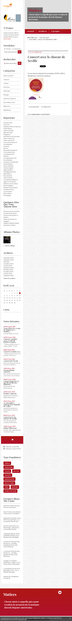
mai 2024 (6, 262)
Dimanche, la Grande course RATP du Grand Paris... (12, 519)
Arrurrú (5, 148)
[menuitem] (30, 31)
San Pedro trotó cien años (11, 136)
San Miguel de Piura (9, 172)
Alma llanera (7, 174)
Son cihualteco (8, 160)
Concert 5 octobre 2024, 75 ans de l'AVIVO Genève (10, 340)
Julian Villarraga (10, 428)
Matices (35, 10)
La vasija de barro (8, 154)
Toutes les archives (9, 278)
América (6, 156)
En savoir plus (23, 619)
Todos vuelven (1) (8, 138)
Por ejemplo (7, 195)
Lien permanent (33, 107)
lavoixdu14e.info (11, 529)
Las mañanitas (7, 144)
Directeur (6, 87)
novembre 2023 (8, 264)
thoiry (7, 471)
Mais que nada (7, 132)
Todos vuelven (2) (8, 140)
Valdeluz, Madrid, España (11, 223)
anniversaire (9, 479)
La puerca (6, 146)
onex (6, 487)
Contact (6, 83)
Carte (6, 309)
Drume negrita (8, 164)
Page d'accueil (44, 37)
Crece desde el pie (9, 152)
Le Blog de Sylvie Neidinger (11, 536)
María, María (7, 193)
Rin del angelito (8, 185)
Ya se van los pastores (10, 142)
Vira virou (6, 124)
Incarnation (12, 507)
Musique (6, 95)
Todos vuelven (7, 178)
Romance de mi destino (10, 187)
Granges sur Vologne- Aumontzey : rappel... (10, 561)
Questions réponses (9, 98)
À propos (55, 31)
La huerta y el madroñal (10, 162)
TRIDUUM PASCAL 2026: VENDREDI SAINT (11, 534)
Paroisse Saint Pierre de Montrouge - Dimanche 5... (11, 526)
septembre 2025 (8, 258)
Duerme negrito (8, 168)
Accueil (30, 31)
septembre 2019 (8, 275)
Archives (42, 31)
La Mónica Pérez (8, 189)
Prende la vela (7, 122)
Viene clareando (8, 166)
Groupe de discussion (10, 213)
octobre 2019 (7, 273)
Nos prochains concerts (9, 371)
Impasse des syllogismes (11, 576)
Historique (6, 91)
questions (8, 467)
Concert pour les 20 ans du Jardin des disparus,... (11, 382)
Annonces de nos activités (11, 211)
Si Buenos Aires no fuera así (12, 126)
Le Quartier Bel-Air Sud (10, 521)
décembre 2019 (8, 269)
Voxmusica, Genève (9, 225)
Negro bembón (8, 170)
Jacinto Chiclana (8, 130)
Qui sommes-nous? (9, 102)
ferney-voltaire (10, 491)
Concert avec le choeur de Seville (10, 418)
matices (16, 471)
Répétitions (7, 110)
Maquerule (6, 134)
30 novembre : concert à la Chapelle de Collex (11, 404)
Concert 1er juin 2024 (11, 352)
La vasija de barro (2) (9, 158)
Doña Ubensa (7, 128)
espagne (15, 487)
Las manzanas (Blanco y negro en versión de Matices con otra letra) (10, 181)
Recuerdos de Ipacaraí (10, 150)
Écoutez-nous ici (9, 393)
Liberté (8, 578)
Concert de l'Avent (10, 361)
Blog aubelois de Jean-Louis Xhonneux (10, 554)
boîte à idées (9, 483)
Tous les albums (10, 246)
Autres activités (8, 75)
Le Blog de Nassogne (11, 571)
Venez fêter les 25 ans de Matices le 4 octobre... (11, 330)
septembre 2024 (8, 260)
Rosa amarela (7, 176)
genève (7, 463)
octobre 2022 (7, 266)
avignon (8, 475)
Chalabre (16, 513)
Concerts (6, 79)
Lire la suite (7, 39)
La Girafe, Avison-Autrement (11, 563)
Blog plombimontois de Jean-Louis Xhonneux (10, 545)
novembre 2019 (8, 271)
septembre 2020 (8, 268)
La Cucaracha (7, 191)
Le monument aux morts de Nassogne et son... (11, 569)
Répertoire (6, 106)
